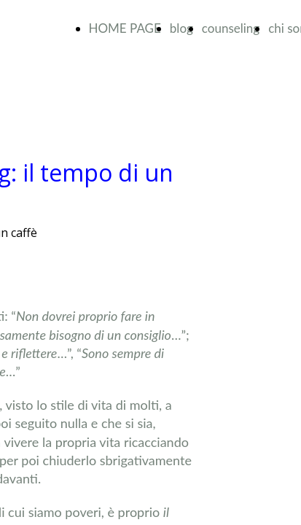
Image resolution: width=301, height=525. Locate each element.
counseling (230, 28)
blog (181, 28)
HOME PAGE (125, 28)
